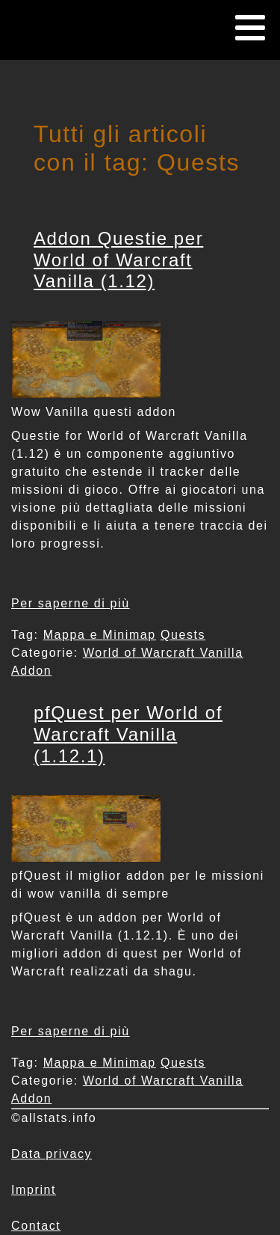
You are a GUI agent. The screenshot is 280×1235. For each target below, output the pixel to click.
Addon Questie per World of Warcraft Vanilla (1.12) (118, 260)
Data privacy (51, 1153)
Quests (183, 634)
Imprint (33, 1189)
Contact (35, 1225)
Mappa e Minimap (99, 634)
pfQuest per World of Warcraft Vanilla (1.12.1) (128, 734)
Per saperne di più (70, 603)
